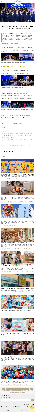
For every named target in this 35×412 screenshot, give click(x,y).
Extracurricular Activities (17, 178)
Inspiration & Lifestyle (11, 248)
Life (19, 201)
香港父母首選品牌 (4, 390)
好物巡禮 (31, 201)
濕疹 (14, 392)
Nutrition (32, 271)
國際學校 (24, 390)
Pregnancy (9, 271)
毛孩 (24, 392)
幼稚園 (14, 390)
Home (2, 406)
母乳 (21, 392)
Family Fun (19, 248)
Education (18, 30)
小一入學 (21, 390)
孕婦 (17, 390)
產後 (9, 390)
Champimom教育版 (8, 123)
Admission (14, 225)
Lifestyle (16, 201)
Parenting (26, 406)
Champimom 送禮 (27, 201)
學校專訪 (11, 392)
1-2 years (20, 271)
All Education (24, 30)
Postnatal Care (15, 271)
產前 (11, 390)
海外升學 (28, 390)
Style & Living (24, 248)
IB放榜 (32, 390)
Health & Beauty (10, 201)
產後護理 (21, 201)
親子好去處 (18, 392)
